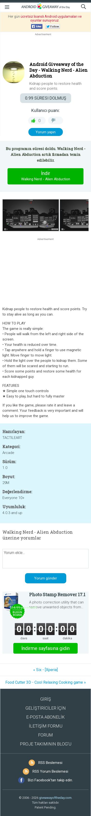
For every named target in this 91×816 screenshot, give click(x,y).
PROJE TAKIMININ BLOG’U (45, 743)
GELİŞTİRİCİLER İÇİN (45, 708)
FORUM (45, 734)
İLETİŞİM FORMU (45, 726)
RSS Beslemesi (50, 763)
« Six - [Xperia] (45, 669)
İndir (45, 176)
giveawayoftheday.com (55, 798)
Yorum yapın (46, 132)
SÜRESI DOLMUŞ (45, 98)
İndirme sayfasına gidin (45, 648)
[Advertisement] (45, 48)
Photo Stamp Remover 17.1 (57, 594)
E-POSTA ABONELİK (45, 717)
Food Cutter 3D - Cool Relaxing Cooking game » (45, 682)
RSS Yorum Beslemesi (50, 771)
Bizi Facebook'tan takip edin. (50, 780)
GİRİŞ (45, 699)
